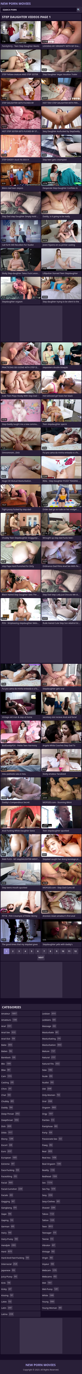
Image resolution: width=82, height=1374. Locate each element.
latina (7, 1314)
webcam (49, 1270)
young (48, 1301)
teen (47, 1226)
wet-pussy (50, 1289)
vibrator (49, 1245)
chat (6, 1095)
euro (6, 1151)
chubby (7, 1101)
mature (49, 1051)
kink (6, 1283)
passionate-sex (52, 1139)
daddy (7, 1107)
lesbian (49, 1013)
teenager (49, 1233)
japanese (8, 1270)
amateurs (9, 1020)
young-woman (52, 1308)
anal (6, 1026)
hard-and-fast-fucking (15, 1258)
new (47, 1070)
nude (47, 1076)
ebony (7, 1139)
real (47, 1151)
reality (48, 1170)
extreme (8, 1164)
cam (6, 1076)
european (9, 1157)
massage (49, 1026)
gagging (8, 1201)
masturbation (52, 1045)
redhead (49, 1176)
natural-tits (51, 1064)
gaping (7, 1220)
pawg (47, 1145)
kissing (7, 1295)
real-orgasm (52, 1164)
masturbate (50, 1032)
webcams (49, 1276)
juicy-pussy (9, 1276)
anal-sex (8, 1032)
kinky (6, 1289)
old (47, 1089)
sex (47, 1182)
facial (7, 1182)
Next (41, 957)
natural (49, 1057)
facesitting (9, 1176)
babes (7, 1051)
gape (6, 1214)
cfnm (6, 1089)
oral (47, 1101)
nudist (48, 1082)
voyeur (48, 1264)
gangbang (9, 1208)
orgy (47, 1114)
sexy (47, 1195)
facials (7, 1195)
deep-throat (10, 1114)
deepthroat (10, 1120)
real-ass (49, 1157)
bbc (6, 1064)
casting (7, 1082)
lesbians (49, 1020)
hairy (6, 1233)
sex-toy (49, 1189)
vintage (48, 1251)
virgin (47, 1258)
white (48, 1295)
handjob (8, 1245)
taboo (48, 1214)
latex (6, 1301)
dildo (7, 1132)
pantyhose (50, 1126)
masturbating (51, 1038)
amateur (9, 1013)
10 (63, 951)
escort (7, 1145)
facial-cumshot (12, 1189)
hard (7, 1251)
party (47, 1132)
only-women (51, 1095)
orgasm (49, 1107)
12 (75, 951)
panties (48, 1120)
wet (47, 1283)
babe (7, 1045)
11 (69, 951)
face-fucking (10, 1170)
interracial (9, 1264)
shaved (49, 1208)
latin (7, 1308)
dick (6, 1126)
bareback (8, 1057)
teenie (48, 1239)
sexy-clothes (51, 1201)
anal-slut (8, 1038)
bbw (6, 1070)
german (8, 1226)
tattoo (48, 1220)
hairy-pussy (9, 1239)
